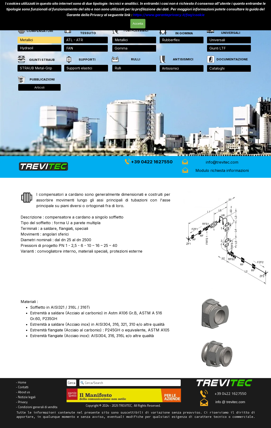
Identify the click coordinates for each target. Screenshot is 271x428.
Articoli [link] (39, 87)
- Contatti (22, 387)
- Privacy (21, 402)
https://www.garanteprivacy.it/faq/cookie (169, 15)
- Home (21, 382)
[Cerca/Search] (130, 382)
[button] (222, 162)
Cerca (71, 382)
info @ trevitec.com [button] (230, 402)
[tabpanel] (230, 30)
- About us (23, 392)
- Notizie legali (26, 397)
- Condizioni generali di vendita (36, 407)
